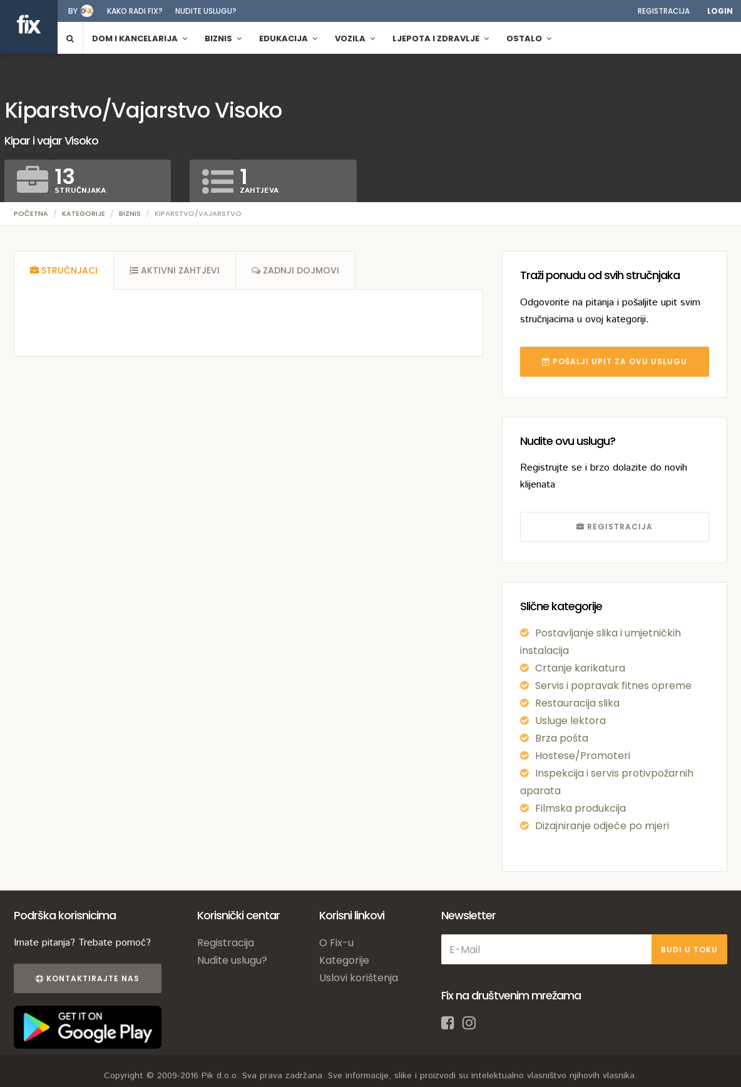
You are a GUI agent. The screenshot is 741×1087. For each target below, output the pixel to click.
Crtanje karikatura (580, 668)
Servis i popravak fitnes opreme (613, 685)
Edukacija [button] (288, 38)
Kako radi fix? (135, 11)
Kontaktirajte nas (88, 978)
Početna (31, 213)
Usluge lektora (570, 720)
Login (720, 11)
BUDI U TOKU (689, 949)
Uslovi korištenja (358, 978)
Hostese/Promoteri (582, 755)
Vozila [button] (355, 38)
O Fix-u (336, 943)
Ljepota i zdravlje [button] (440, 38)
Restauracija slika (577, 703)
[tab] (64, 270)
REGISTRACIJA (614, 526)
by (73, 11)
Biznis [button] (223, 38)
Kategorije (83, 213)
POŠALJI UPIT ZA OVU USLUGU (614, 361)
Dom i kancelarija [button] (139, 38)
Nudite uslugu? (206, 11)
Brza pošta (561, 738)
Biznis (130, 213)
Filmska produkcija (580, 808)
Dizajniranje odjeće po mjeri (602, 826)
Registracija (664, 11)
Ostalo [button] (528, 38)
